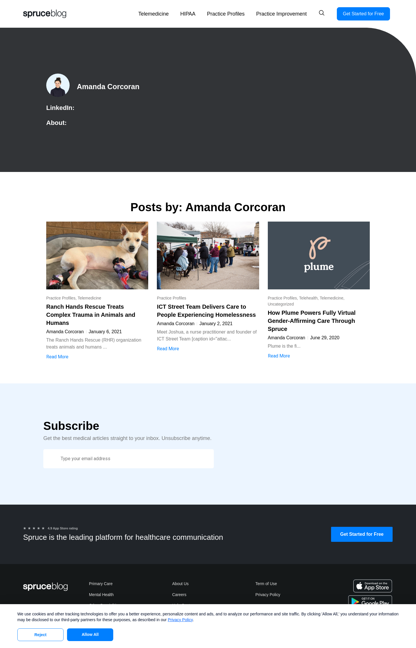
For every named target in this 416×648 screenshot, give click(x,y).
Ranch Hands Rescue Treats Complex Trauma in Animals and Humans (90, 315)
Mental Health (101, 595)
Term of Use (266, 584)
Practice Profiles (226, 14)
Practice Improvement (281, 14)
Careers (179, 595)
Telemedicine (153, 14)
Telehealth (308, 298)
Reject (40, 634)
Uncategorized (281, 304)
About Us (180, 584)
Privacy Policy (268, 595)
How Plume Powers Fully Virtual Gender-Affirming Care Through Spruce (312, 321)
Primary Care (101, 584)
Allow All (90, 634)
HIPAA (188, 14)
